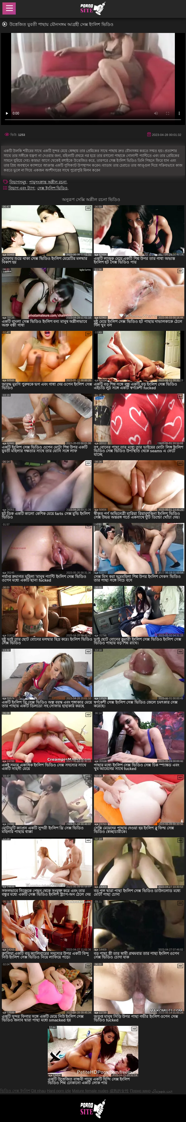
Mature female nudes (90, 1091)
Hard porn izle (59, 1091)
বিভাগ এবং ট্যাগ (21, 188)
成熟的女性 (119, 1091)
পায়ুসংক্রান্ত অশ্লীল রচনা (48, 182)
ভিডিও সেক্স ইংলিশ (15, 1091)
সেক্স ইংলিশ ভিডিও (52, 188)
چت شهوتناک (162, 1091)
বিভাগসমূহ (18, 182)
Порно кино (140, 1091)
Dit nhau (38, 1091)
